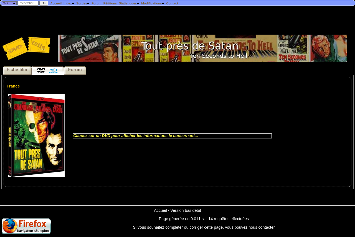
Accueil (56, 3)
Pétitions (110, 3)
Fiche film (17, 69)
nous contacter (261, 227)
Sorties (83, 3)
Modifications (152, 3)
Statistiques (129, 3)
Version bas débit (185, 210)
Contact (172, 3)
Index (69, 3)
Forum (97, 3)
